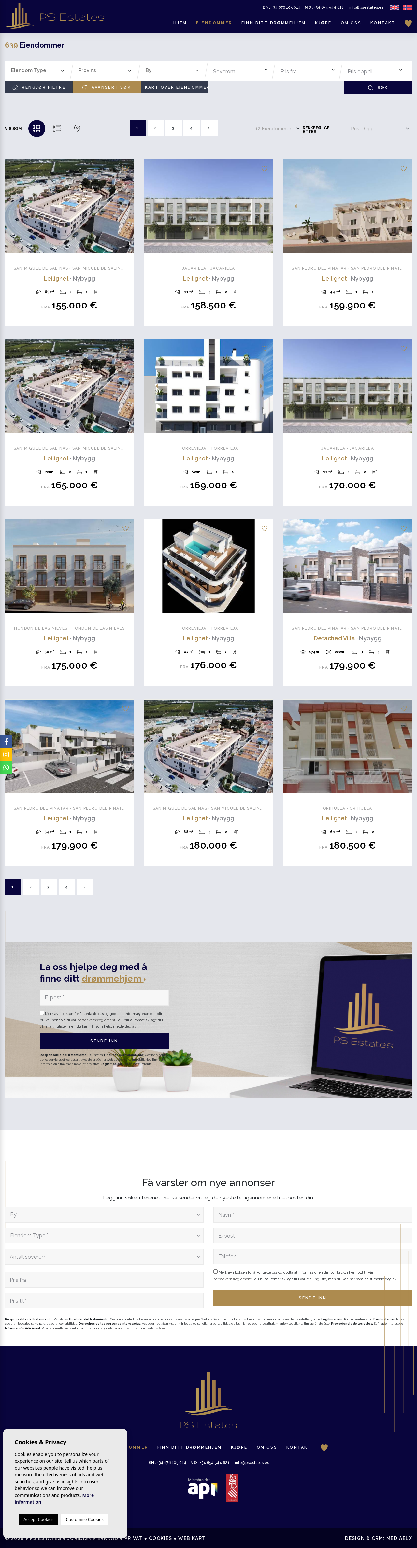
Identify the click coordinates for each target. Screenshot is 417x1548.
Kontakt (382, 23)
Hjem (180, 23)
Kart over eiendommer (176, 87)
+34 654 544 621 (324, 7)
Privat (133, 1538)
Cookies (160, 1538)
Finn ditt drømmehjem (273, 23)
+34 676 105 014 (282, 7)
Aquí (161, 1328)
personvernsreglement (96, 1020)
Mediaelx (399, 1538)
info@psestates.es (366, 7)
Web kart (192, 1538)
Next (125, 206)
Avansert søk (106, 87)
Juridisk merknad (92, 1538)
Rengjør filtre (38, 87)
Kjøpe (323, 23)
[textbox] (39, 70)
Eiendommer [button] (214, 23)
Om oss (351, 23)
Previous (13, 206)
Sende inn (104, 1041)
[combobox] (37, 71)
